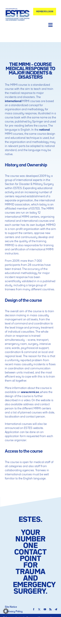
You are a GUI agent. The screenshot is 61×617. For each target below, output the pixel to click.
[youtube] (45, 609)
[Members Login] (44, 11)
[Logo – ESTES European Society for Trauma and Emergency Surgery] (17, 9)
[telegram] (56, 609)
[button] (6, 611)
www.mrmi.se (30, 392)
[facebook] (34, 609)
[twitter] (39, 609)
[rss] (50, 609)
